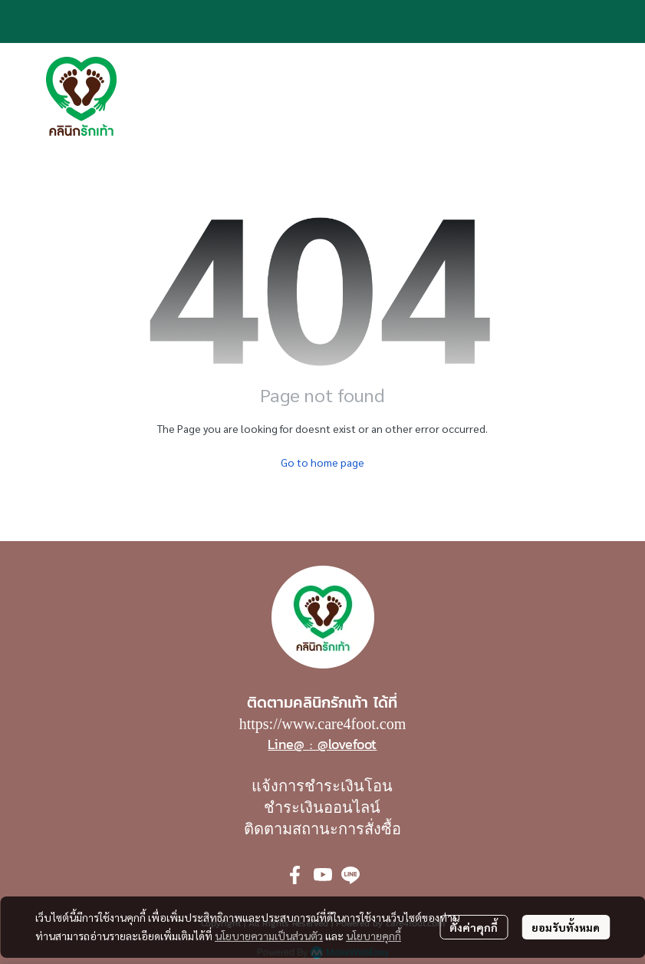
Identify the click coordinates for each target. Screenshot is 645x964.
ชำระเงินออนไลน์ (322, 807)
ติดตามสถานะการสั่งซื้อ (322, 828)
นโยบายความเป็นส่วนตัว (269, 936)
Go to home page (322, 462)
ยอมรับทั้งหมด (565, 927)
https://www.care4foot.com (322, 723)
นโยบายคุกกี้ (373, 936)
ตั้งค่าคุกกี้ (473, 927)
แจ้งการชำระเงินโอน (322, 785)
